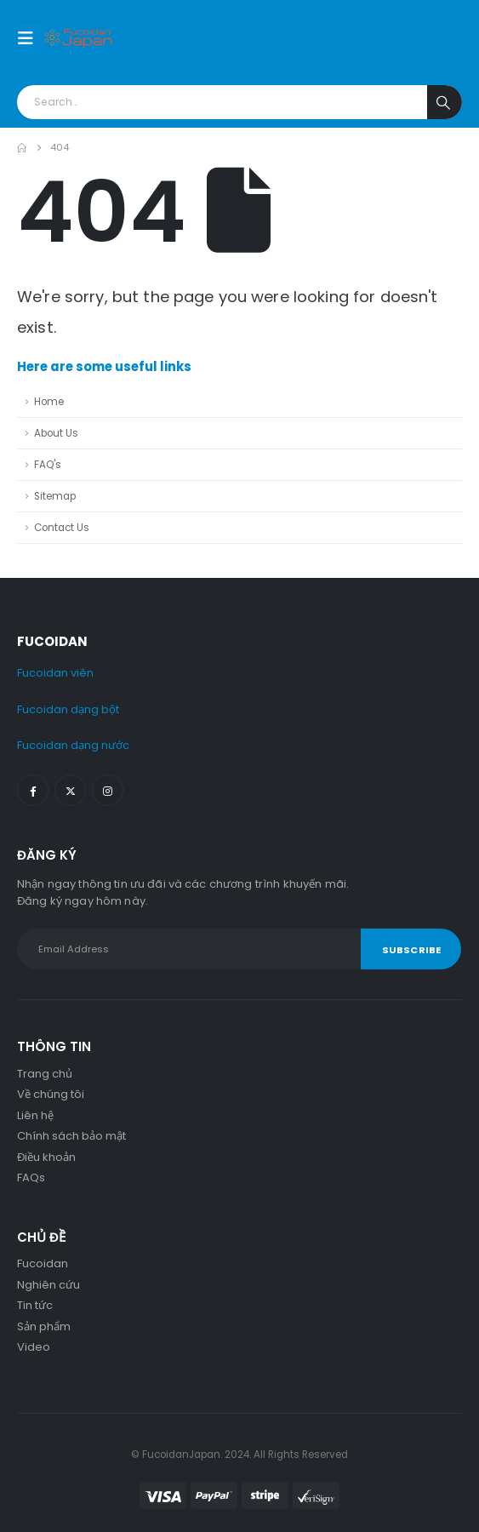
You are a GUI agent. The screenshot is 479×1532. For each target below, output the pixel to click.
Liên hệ (35, 1115)
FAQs (31, 1177)
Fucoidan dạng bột (68, 709)
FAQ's (47, 465)
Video (33, 1347)
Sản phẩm (44, 1326)
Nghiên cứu (48, 1285)
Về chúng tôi (50, 1094)
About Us (56, 433)
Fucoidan (42, 1263)
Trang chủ (44, 1074)
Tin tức (35, 1305)
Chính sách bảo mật (71, 1136)
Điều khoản (46, 1157)
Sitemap (55, 496)
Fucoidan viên (55, 673)
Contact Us (61, 527)
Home (49, 402)
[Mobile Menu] (30, 38)
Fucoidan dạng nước (73, 745)
